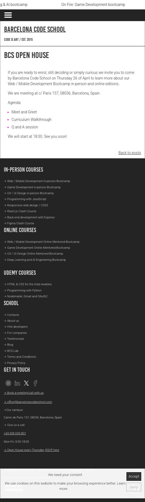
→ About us (11, 321)
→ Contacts (11, 315)
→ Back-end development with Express (29, 217)
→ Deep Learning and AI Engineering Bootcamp (35, 260)
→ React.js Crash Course (20, 211)
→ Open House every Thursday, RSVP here (31, 450)
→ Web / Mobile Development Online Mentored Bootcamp (42, 242)
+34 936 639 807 (15, 433)
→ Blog (8, 344)
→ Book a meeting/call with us (24, 393)
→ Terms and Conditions (20, 357)
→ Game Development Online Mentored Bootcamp (37, 248)
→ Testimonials (14, 339)
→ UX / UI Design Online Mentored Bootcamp (33, 253)
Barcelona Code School (35, 29)
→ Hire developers (16, 326)
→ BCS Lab (11, 351)
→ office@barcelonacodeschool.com (28, 402)
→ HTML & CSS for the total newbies (28, 284)
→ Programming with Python (23, 290)
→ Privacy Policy (14, 363)
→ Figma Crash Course (19, 223)
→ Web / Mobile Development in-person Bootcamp (37, 181)
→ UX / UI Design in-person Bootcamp (29, 193)
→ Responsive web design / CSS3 (26, 205)
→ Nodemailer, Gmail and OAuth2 (26, 296)
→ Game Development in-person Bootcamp (32, 187)
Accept (134, 476)
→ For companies (15, 333)
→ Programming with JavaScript (25, 199)
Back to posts (130, 153)
